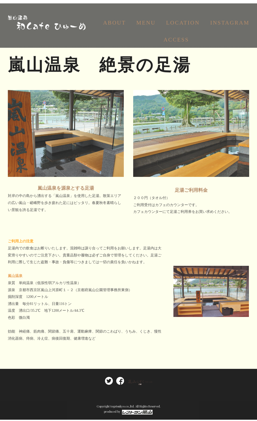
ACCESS (176, 42)
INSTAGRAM (229, 25)
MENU (146, 25)
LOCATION (183, 25)
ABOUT (114, 25)
